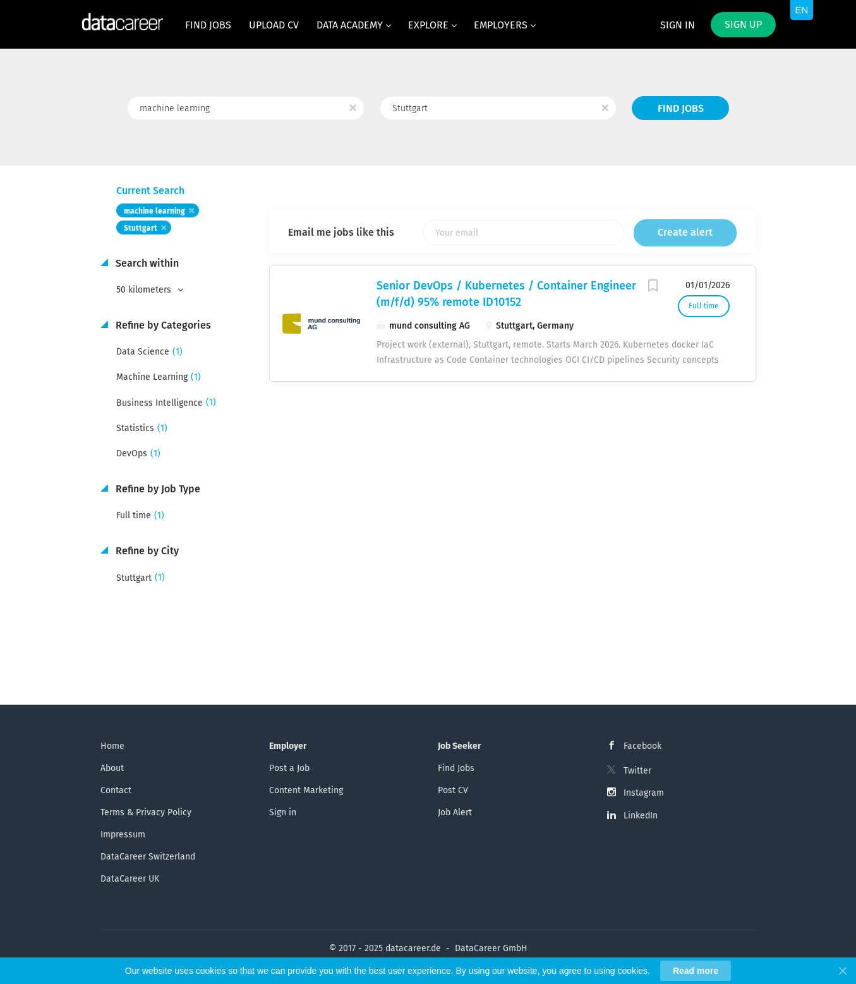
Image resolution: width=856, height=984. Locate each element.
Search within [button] (146, 263)
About (112, 768)
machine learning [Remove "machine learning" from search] (154, 211)
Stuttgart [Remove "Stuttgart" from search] (140, 228)
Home (112, 746)
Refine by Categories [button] (162, 325)
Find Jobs (681, 108)
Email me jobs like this (341, 232)
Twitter (637, 770)
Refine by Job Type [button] (156, 489)
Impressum (122, 834)
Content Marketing (306, 790)
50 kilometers (145, 289)
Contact (115, 790)
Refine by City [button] (146, 551)
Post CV (453, 790)
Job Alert (455, 812)
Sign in (677, 25)
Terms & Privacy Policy (145, 812)
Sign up (743, 24)
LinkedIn (641, 815)
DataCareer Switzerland (147, 856)
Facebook (642, 746)
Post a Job (289, 768)
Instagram (644, 792)
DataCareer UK (129, 878)
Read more (695, 971)
